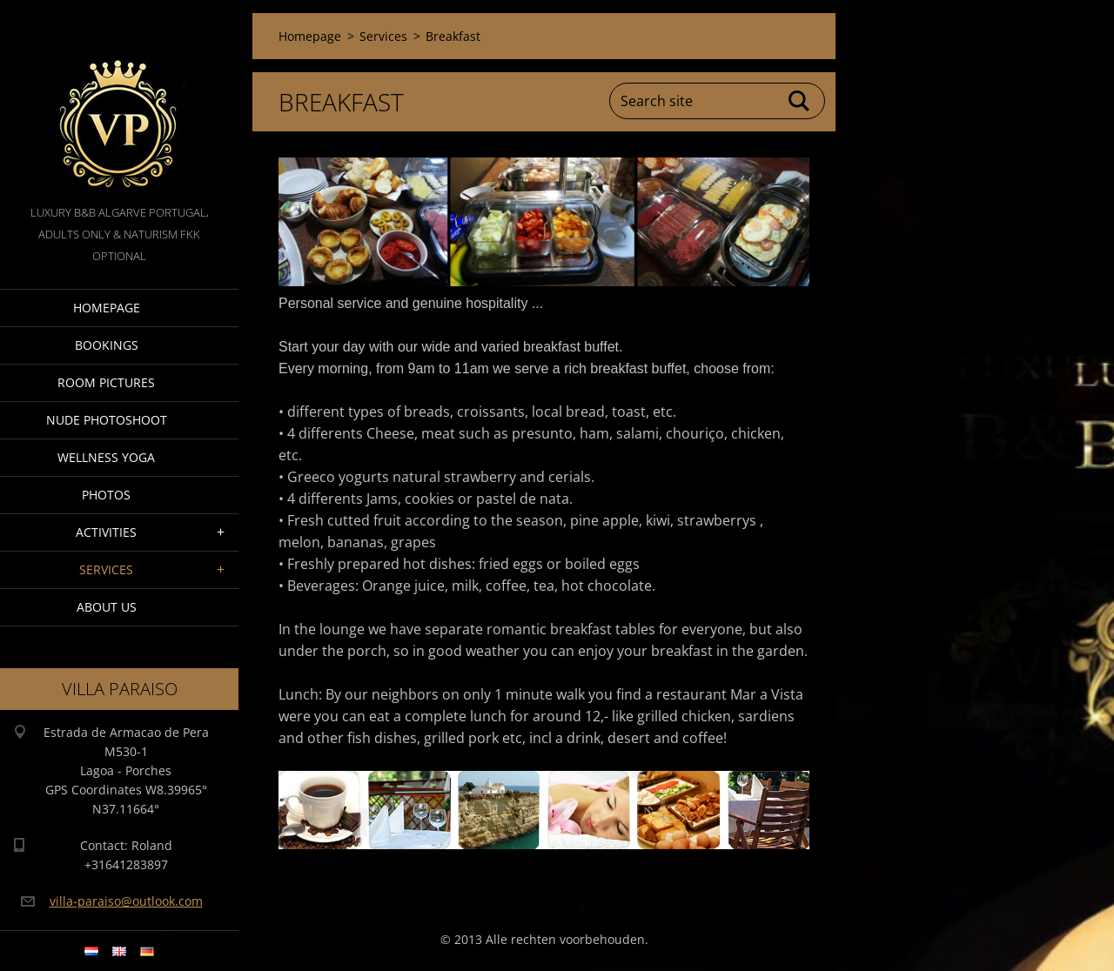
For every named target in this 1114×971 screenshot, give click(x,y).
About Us (107, 607)
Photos (106, 494)
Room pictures (106, 382)
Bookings (106, 345)
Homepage (106, 307)
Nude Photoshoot (106, 420)
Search (800, 101)
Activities (106, 532)
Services (106, 569)
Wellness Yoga (106, 457)
